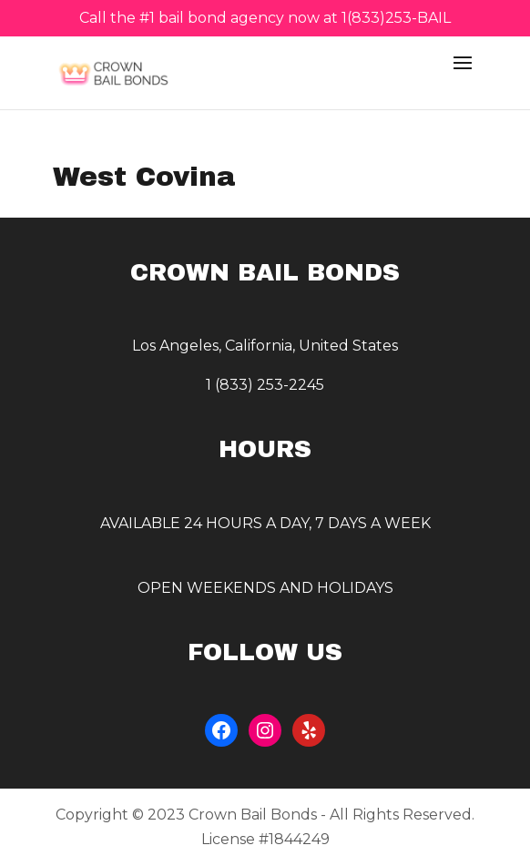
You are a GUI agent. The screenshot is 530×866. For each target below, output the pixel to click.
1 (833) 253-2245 (265, 384)
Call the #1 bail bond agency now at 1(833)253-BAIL (265, 18)
